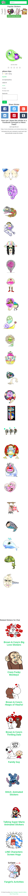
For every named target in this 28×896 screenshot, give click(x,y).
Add (5, 102)
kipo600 (4, 76)
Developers (15, 892)
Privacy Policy (15, 894)
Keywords (21, 892)
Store (11, 894)
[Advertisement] (14, 33)
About (12, 892)
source (3, 85)
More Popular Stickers (14, 16)
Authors (24, 892)
